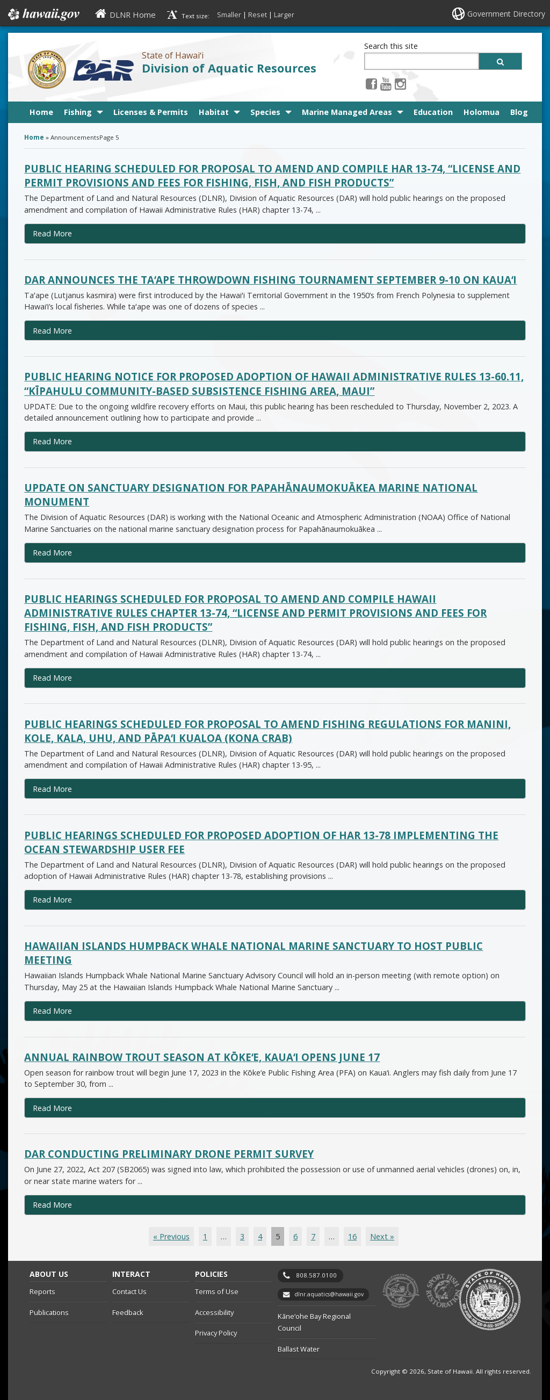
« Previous (171, 1236)
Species (265, 112)
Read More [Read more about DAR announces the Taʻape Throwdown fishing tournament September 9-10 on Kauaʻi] (52, 331)
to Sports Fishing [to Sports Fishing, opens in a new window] (443, 1291)
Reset (257, 14)
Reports (42, 1291)
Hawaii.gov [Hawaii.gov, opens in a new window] (43, 14)
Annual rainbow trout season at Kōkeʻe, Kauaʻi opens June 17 (202, 1057)
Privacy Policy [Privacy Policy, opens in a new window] (216, 1333)
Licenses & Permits (150, 112)
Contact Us (129, 1291)
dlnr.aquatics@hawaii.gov (329, 1294)
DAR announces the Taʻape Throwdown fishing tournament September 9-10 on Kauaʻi (270, 279)
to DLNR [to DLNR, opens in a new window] (401, 1291)
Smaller (229, 14)
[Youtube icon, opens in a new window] (386, 83)
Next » (382, 1236)
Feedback (127, 1312)
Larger (284, 14)
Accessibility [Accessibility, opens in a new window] (214, 1312)
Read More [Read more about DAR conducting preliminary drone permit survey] (52, 1205)
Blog (519, 112)
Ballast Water (299, 1349)
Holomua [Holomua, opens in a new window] (482, 112)
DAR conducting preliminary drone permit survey (169, 1153)
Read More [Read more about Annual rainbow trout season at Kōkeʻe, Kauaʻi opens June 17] (52, 1108)
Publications (49, 1312)
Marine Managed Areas (347, 112)
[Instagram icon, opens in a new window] (400, 83)
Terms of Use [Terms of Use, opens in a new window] (216, 1291)
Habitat (214, 112)
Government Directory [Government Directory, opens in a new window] (506, 14)
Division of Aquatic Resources (229, 68)
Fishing (78, 112)
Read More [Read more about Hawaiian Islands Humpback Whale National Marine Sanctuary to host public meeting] (52, 1011)
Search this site (391, 46)
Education (433, 112)
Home (41, 112)
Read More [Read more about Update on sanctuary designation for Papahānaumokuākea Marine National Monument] (52, 552)
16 (352, 1236)
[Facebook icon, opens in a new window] (371, 83)
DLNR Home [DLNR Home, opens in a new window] (133, 14)
